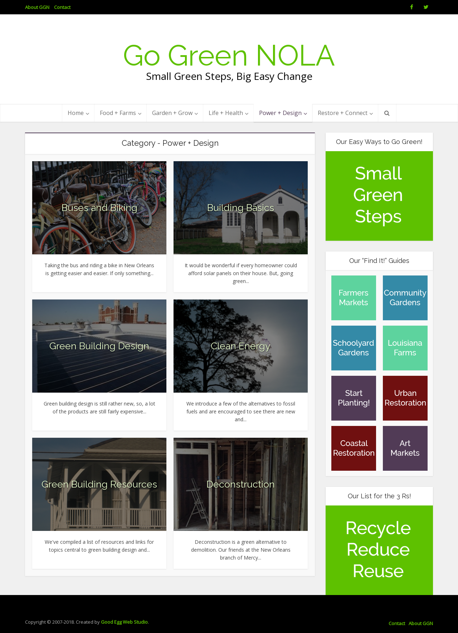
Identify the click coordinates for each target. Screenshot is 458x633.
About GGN (37, 7)
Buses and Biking (99, 207)
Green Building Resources (99, 484)
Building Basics (240, 207)
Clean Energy (241, 345)
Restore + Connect (342, 113)
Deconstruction (240, 484)
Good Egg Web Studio (124, 622)
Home (76, 113)
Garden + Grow (172, 113)
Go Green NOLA (229, 55)
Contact (62, 7)
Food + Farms (118, 113)
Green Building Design (99, 345)
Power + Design (280, 113)
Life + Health (226, 113)
